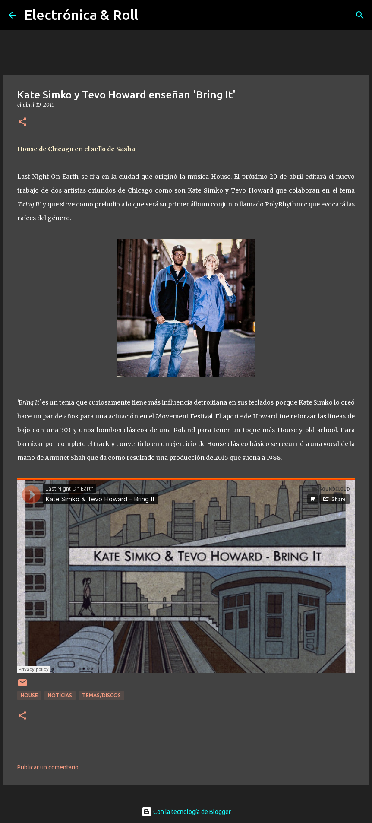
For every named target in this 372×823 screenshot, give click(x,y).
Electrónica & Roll (81, 14)
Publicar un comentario (48, 767)
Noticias (60, 695)
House (29, 695)
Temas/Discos (101, 695)
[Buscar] (360, 15)
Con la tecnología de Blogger (186, 811)
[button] (22, 122)
